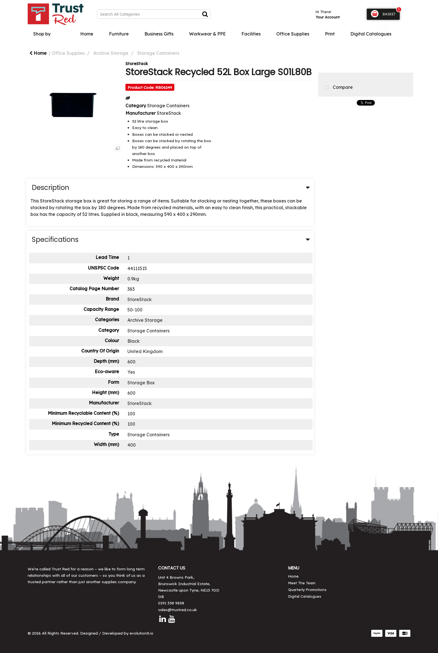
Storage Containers (158, 53)
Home (86, 34)
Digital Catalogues (370, 34)
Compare (338, 87)
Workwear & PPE (207, 34)
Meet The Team (301, 583)
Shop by (42, 34)
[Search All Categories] (154, 14)
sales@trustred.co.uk (177, 609)
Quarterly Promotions (307, 589)
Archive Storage (110, 53)
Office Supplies (292, 34)
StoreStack (136, 63)
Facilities (251, 34)
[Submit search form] (205, 13)
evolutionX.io (141, 633)
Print (330, 34)
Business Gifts (158, 34)
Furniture (119, 34)
